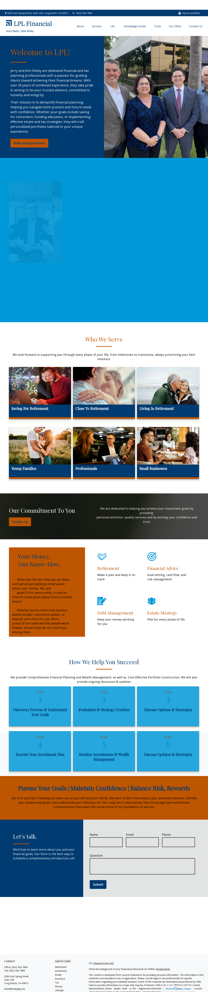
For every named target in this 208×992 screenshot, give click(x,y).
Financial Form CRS (103, 953)
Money (58, 976)
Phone (166, 825)
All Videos (60, 988)
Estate (58, 965)
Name (94, 825)
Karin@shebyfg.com (14, 979)
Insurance (60, 968)
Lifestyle (59, 980)
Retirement (61, 957)
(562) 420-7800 (82, 3)
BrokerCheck (163, 959)
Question (96, 846)
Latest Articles (62, 984)
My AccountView (189, 3)
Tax (57, 972)
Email (130, 825)
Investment (61, 961)
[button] (80, 16)
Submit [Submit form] (98, 875)
